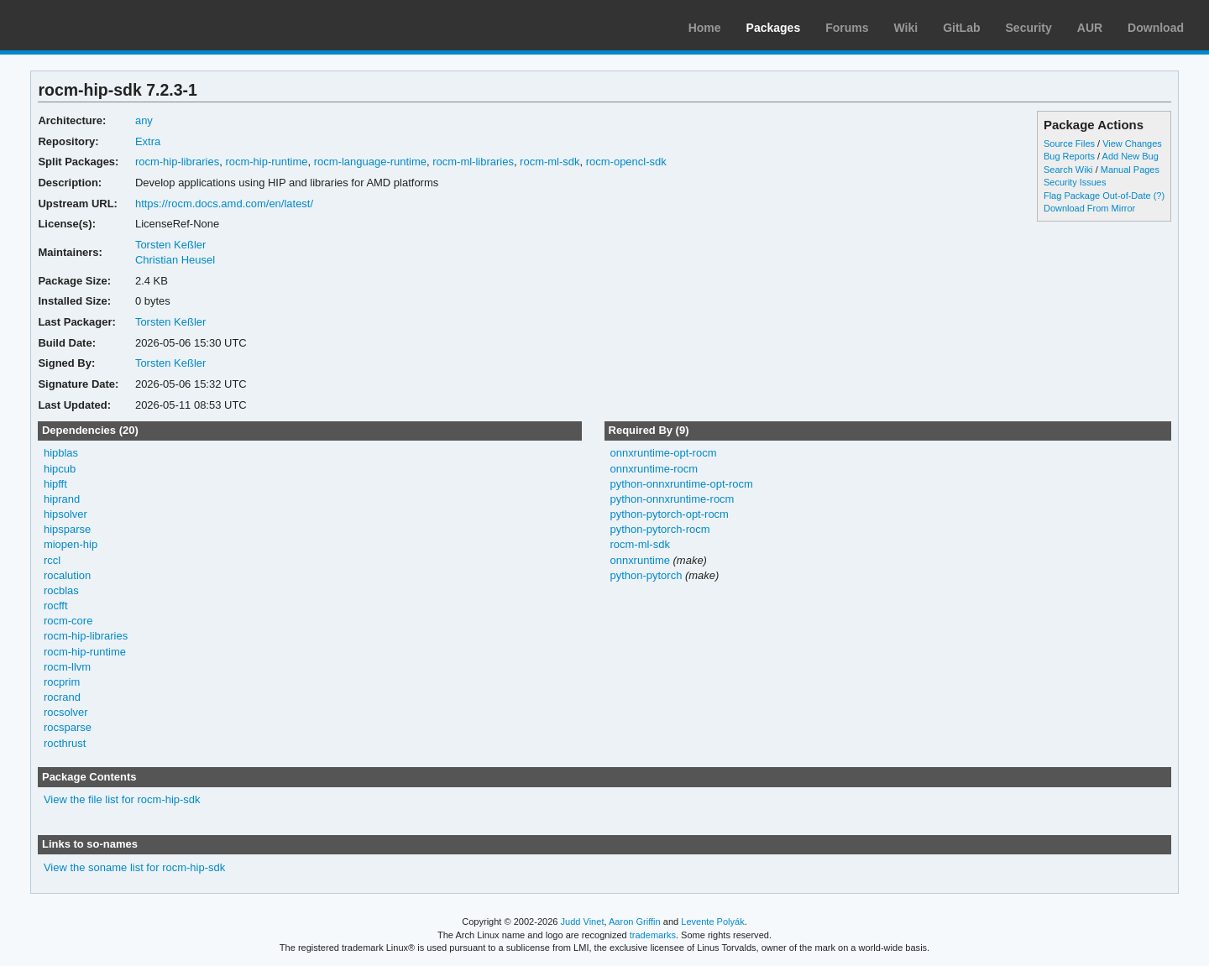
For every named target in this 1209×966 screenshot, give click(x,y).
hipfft (55, 484)
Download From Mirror (1089, 208)
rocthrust (65, 743)
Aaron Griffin (635, 921)
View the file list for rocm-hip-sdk (122, 799)
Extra (147, 141)
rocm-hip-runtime (266, 161)
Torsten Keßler (170, 244)
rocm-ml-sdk (549, 161)
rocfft (56, 605)
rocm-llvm (67, 667)
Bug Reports (1069, 156)
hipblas (61, 452)
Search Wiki (1068, 169)
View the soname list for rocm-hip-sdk (134, 867)
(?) (1159, 196)
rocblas (61, 590)
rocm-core (68, 620)
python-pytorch (646, 575)
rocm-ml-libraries (473, 161)
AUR (1089, 27)
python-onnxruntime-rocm (672, 499)
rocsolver (66, 712)
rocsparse (68, 727)
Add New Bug (1130, 156)
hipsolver (65, 514)
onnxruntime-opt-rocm (663, 452)
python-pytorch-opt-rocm (669, 514)
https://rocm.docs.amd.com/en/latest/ (224, 203)
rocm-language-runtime (370, 161)
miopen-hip (70, 544)
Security (1029, 27)
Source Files (1069, 143)
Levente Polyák (712, 921)
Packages (773, 27)
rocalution (67, 575)
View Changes (1132, 143)
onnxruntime (639, 560)
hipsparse (67, 529)
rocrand (62, 697)
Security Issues (1075, 182)
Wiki (906, 27)
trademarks (653, 935)
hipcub (60, 468)
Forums (846, 27)
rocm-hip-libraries (177, 161)
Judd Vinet (582, 921)
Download (1156, 27)
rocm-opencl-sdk (626, 161)
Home (704, 27)
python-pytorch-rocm (659, 529)
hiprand (62, 499)
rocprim (62, 682)
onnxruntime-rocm (654, 468)
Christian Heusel (175, 259)
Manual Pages (1130, 169)
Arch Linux (92, 25)
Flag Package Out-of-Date (1097, 196)
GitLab (961, 27)
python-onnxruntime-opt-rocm (681, 484)
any (144, 120)
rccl (52, 560)
